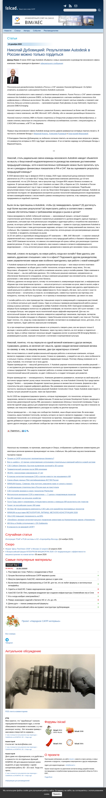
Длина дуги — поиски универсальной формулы (28, 603)
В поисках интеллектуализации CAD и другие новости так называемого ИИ (39, 476)
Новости (7, 31)
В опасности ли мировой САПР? (21, 527)
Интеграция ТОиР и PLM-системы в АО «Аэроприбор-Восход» (31, 539)
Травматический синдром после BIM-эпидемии (27, 469)
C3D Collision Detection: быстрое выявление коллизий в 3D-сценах (35, 466)
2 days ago (28, 737)
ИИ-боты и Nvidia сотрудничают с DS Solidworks (27, 523)
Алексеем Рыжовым (57, 134)
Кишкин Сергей (10, 741)
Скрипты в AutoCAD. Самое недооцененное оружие (30, 589)
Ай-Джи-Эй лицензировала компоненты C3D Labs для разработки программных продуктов (45, 509)
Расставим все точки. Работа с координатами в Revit (30, 572)
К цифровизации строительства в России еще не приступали (33, 487)
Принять (57, 794)
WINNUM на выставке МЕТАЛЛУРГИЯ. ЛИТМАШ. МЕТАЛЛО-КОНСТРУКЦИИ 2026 (42, 512)
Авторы (27, 31)
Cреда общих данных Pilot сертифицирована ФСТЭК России (32, 480)
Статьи (17, 31)
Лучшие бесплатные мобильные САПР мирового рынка (31, 575)
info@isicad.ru (70, 765)
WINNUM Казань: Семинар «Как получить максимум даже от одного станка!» (39, 484)
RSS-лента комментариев (16, 711)
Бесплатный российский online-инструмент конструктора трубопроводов (38, 607)
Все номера (10, 634)
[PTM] (7, 718)
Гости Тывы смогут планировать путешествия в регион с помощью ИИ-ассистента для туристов (47, 502)
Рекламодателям (51, 31)
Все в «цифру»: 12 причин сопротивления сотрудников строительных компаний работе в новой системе (51, 462)
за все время (21, 568)
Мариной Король (41, 134)
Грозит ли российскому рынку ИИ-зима (23, 505)
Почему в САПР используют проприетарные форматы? (30, 458)
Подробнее (48, 777)
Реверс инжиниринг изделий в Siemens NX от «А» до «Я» (32, 600)
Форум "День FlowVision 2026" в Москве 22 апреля (26, 549)
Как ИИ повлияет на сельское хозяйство (24, 498)
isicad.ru (72, 759)
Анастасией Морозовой (78, 134)
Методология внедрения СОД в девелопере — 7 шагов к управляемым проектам (41, 494)
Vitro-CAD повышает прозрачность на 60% (25, 516)
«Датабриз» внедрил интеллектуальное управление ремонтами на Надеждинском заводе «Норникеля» (51, 520)
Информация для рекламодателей (17, 781)
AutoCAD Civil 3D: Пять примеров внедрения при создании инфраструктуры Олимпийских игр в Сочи (51, 593)
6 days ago (28, 749)
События (37, 31)
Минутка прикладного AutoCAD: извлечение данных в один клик (35, 579)
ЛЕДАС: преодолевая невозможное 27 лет (25, 473)
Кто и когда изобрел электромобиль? (24, 596)
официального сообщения (51, 63)
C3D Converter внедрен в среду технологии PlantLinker (30, 491)
